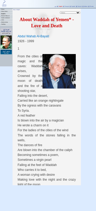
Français (67, 6)
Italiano (86, 6)
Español (73, 6)
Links (2, 20)
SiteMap (3, 24)
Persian (92, 6)
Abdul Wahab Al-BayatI (33, 36)
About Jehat (4, 11)
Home (2, 9)
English (61, 6)
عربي (56, 6)
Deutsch (80, 6)
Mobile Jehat (4, 22)
